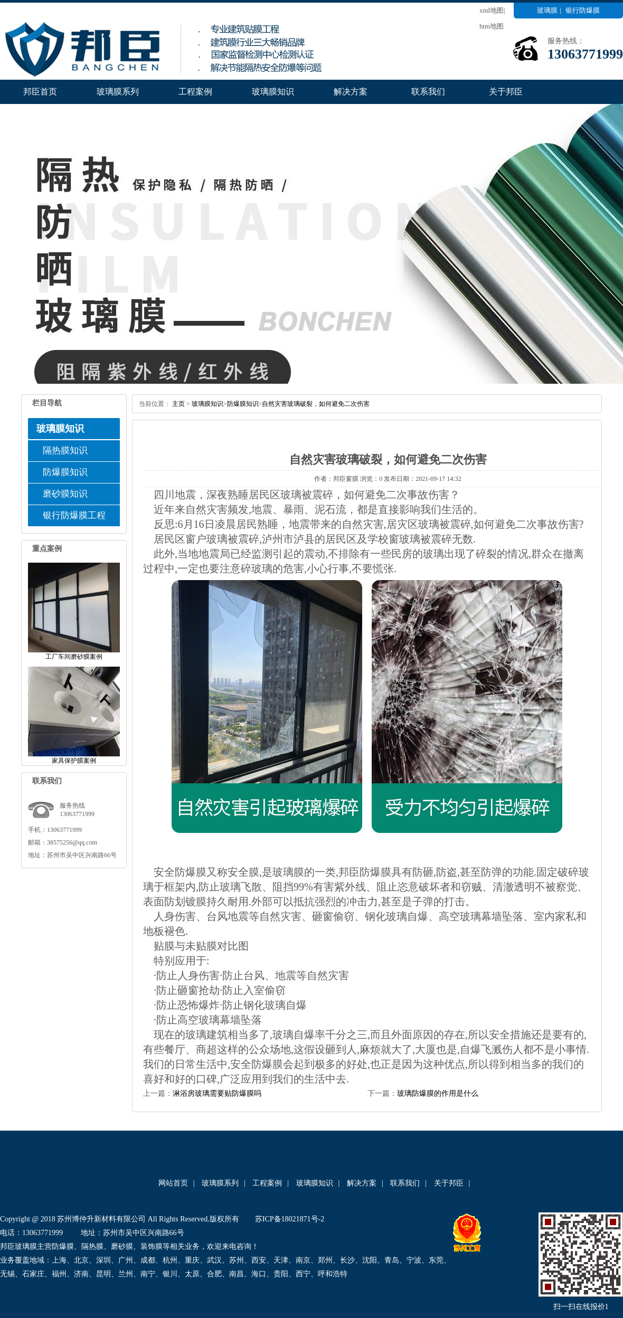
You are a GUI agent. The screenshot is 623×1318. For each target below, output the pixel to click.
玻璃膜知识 (273, 91)
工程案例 (195, 91)
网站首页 (173, 1183)
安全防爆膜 (180, 872)
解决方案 (350, 91)
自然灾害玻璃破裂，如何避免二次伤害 (316, 403)
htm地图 (491, 26)
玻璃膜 (547, 10)
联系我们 (428, 91)
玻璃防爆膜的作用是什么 (437, 1093)
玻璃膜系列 (118, 91)
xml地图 (491, 10)
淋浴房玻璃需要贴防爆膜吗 (217, 1093)
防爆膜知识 (65, 472)
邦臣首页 (40, 91)
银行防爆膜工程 (74, 515)
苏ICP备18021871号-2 (289, 1219)
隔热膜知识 (65, 450)
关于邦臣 (506, 91)
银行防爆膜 (582, 10)
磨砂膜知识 (65, 494)
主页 (178, 403)
